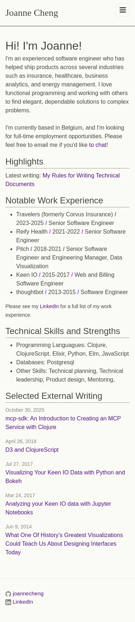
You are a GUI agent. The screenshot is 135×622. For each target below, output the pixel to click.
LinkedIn (49, 306)
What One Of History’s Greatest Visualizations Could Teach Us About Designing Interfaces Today (64, 543)
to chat (98, 145)
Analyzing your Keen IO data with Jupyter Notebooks (58, 508)
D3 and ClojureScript (32, 450)
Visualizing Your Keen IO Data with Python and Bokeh (65, 476)
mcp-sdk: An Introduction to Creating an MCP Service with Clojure (63, 422)
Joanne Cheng (31, 13)
